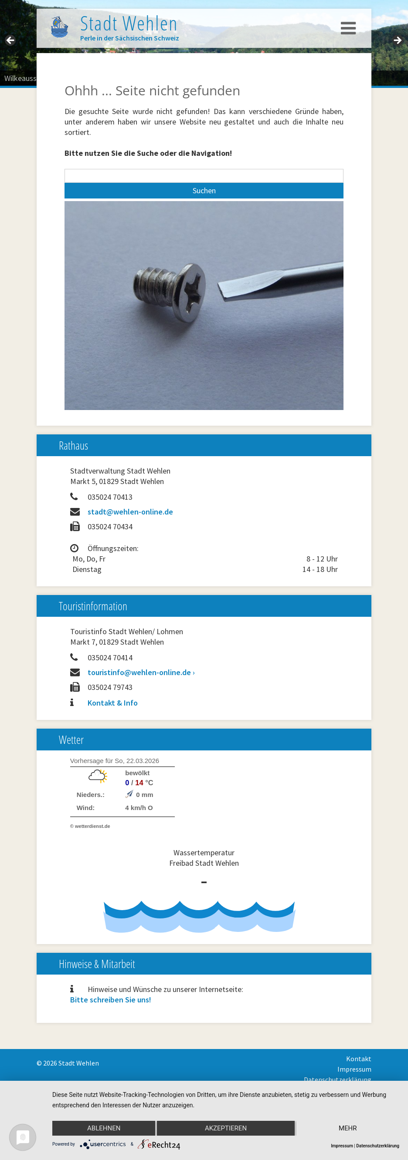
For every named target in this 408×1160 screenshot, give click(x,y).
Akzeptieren (226, 1128)
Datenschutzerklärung (337, 1079)
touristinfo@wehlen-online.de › (141, 672)
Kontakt (358, 1058)
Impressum (354, 1069)
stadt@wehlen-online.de (130, 512)
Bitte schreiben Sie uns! (110, 1000)
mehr (348, 1128)
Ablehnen (103, 1128)
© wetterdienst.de (90, 826)
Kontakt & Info (113, 703)
